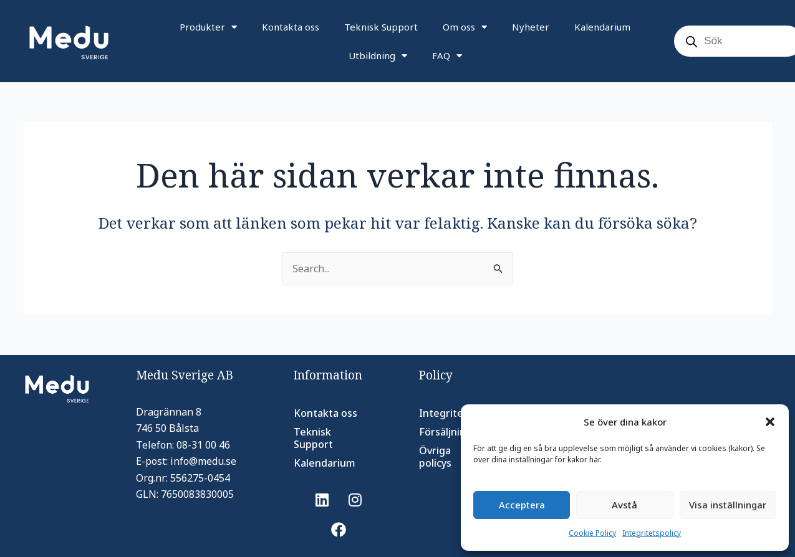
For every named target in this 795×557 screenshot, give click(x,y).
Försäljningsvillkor (458, 432)
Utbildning (378, 56)
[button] (770, 422)
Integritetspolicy (651, 533)
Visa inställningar (727, 504)
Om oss (465, 27)
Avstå (624, 504)
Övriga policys (435, 457)
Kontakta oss (290, 27)
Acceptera (522, 504)
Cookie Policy (592, 533)
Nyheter (530, 27)
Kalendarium (602, 27)
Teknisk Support (381, 27)
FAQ (447, 56)
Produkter (208, 27)
